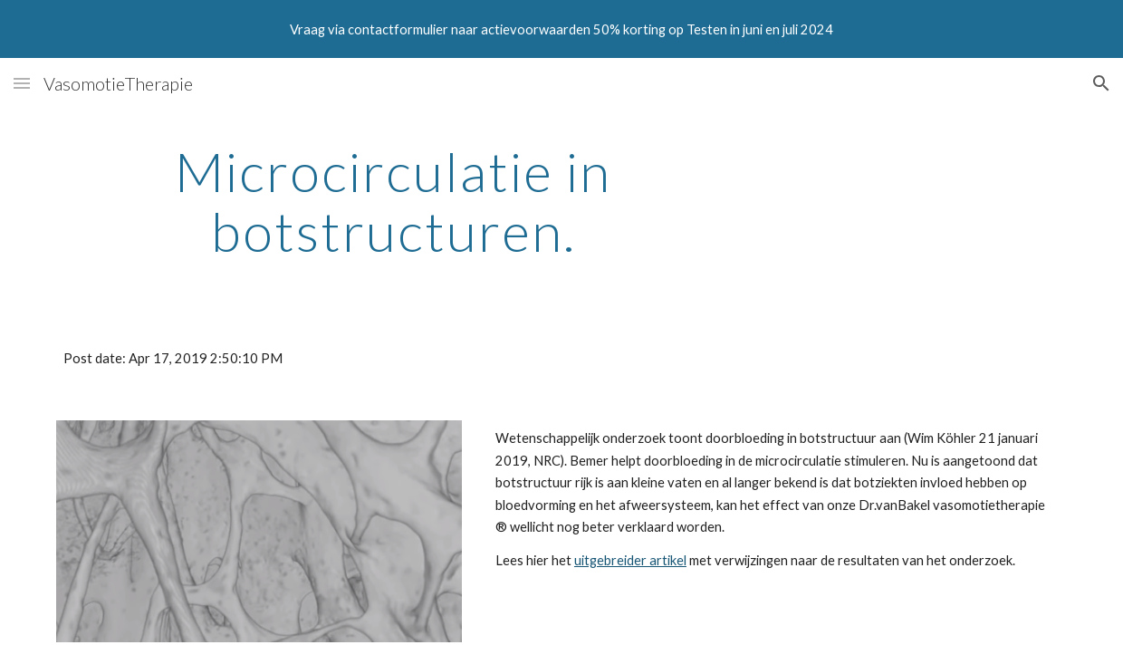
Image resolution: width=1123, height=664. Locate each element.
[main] (393, 201)
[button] (21, 83)
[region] (561, 29)
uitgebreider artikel (630, 560)
